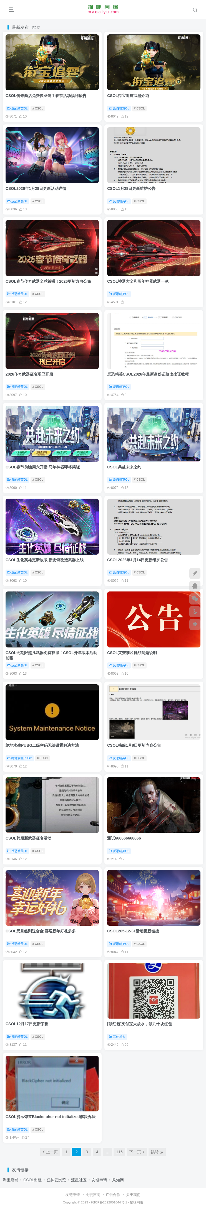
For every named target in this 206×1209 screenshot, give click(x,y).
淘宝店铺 (10, 1180)
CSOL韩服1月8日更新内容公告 (134, 745)
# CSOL (37, 108)
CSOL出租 (32, 1180)
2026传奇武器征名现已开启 (29, 374)
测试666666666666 (124, 838)
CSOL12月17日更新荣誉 (27, 1024)
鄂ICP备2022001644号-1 (109, 1202)
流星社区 (79, 1180)
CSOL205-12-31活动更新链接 (133, 931)
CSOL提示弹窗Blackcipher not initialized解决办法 (51, 1116)
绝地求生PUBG (19, 758)
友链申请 (99, 1180)
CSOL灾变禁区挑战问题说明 (132, 653)
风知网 (118, 1180)
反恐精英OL (17, 108)
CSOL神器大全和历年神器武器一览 (138, 281)
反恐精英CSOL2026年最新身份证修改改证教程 (148, 374)
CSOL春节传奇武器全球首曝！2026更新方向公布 (48, 281)
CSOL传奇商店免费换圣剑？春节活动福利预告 (46, 95)
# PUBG (42, 758)
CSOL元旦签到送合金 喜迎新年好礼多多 (41, 931)
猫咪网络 (136, 1202)
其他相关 (117, 1036)
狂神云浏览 (56, 1180)
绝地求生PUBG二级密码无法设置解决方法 (42, 745)
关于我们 (133, 1195)
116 (119, 1152)
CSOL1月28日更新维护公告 (131, 188)
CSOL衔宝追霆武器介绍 (128, 95)
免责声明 (93, 1195)
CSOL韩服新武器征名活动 (28, 838)
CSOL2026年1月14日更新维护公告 (137, 560)
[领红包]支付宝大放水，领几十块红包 (139, 1024)
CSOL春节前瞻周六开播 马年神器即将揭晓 (43, 467)
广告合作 (113, 1195)
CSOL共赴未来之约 (124, 467)
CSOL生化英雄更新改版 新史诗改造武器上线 (45, 560)
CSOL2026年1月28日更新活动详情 (36, 188)
